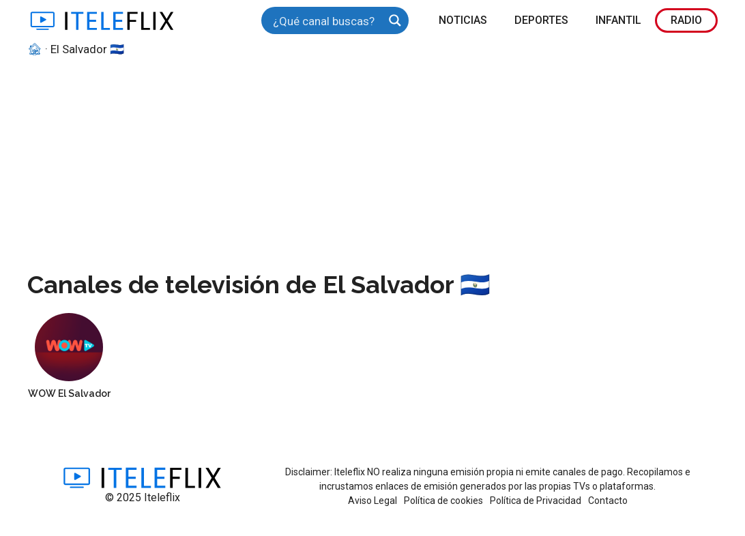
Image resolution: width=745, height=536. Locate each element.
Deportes (541, 20)
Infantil (618, 20)
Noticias (463, 20)
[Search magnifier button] (395, 20)
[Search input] (326, 20)
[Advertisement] (372, 160)
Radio (686, 20)
